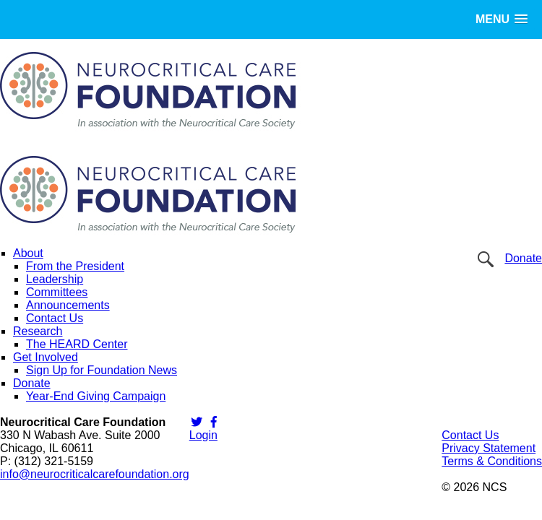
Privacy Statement (488, 448)
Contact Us (470, 435)
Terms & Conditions (492, 461)
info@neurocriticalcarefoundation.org (94, 474)
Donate (523, 258)
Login (203, 435)
